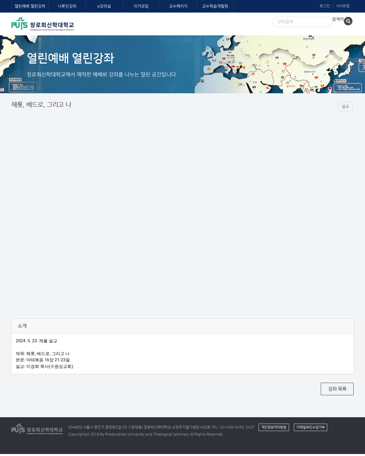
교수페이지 (178, 6)
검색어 (338, 19)
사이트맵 (343, 6)
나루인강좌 (67, 6)
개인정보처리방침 (273, 429)
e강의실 (104, 6)
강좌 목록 (337, 391)
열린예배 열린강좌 (30, 6)
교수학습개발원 (215, 6)
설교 (345, 108)
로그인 (325, 6)
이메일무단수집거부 (311, 429)
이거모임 (141, 6)
